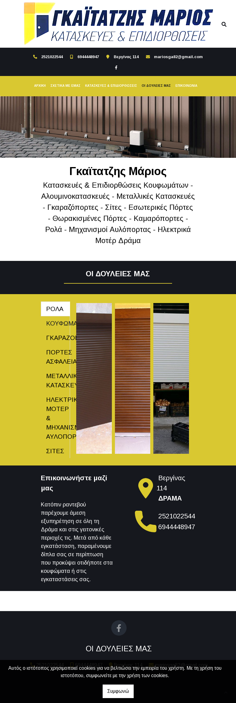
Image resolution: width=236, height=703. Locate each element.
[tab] (55, 309)
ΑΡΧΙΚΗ (40, 85)
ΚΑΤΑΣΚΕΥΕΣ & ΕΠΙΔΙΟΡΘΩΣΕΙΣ (111, 85)
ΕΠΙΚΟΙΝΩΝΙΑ (186, 85)
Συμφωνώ (118, 691)
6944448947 (88, 56)
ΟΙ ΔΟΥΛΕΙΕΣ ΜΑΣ (156, 85)
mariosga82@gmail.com (178, 56)
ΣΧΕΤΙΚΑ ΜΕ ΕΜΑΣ (65, 85)
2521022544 (52, 56)
